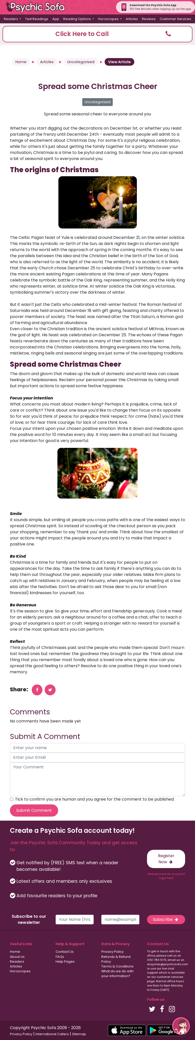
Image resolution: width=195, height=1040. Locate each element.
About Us (17, 957)
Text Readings (36, 19)
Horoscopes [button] (108, 19)
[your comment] (97, 779)
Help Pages (65, 961)
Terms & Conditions (117, 966)
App (55, 19)
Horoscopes (20, 971)
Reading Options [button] (77, 19)
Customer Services (175, 19)
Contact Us (65, 951)
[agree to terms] (11, 799)
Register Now (166, 859)
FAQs (60, 957)
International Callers (52, 1034)
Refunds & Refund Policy (116, 959)
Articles (132, 19)
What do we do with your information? (117, 973)
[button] (97, 34)
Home (20, 61)
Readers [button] (11, 19)
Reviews (149, 19)
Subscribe (166, 919)
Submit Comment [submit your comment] (34, 810)
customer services (170, 977)
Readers (17, 961)
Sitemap (79, 1034)
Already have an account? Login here (166, 876)
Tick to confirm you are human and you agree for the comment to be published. (94, 799)
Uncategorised (80, 61)
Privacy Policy (112, 951)
